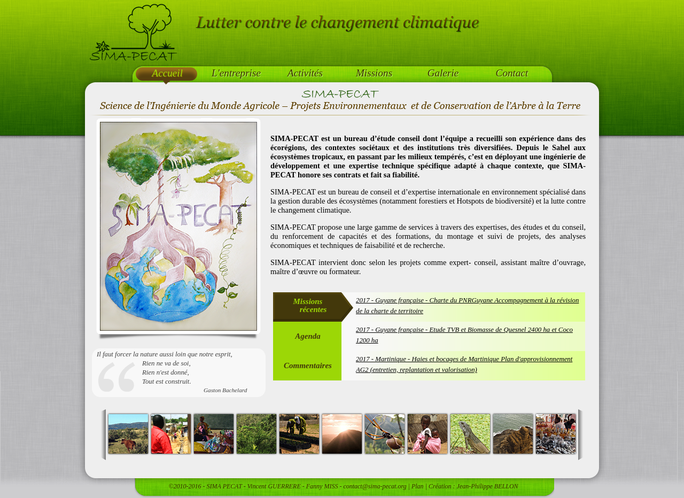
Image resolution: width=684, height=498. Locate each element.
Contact (512, 73)
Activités (305, 73)
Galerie (443, 73)
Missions (374, 73)
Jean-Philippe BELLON (487, 486)
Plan (417, 486)
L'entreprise (236, 73)
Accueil (167, 73)
